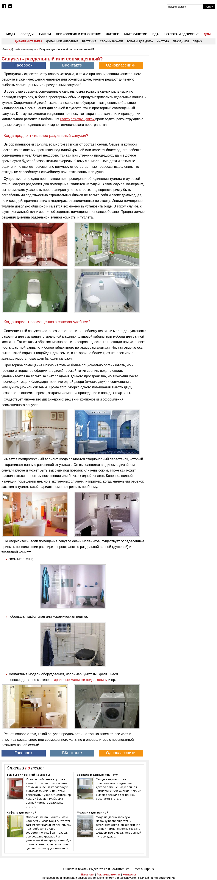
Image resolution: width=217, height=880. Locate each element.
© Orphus (147, 869)
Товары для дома (140, 41)
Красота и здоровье (181, 34)
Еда (155, 34)
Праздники (181, 41)
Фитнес (112, 34)
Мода (11, 34)
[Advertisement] (183, 80)
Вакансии (87, 874)
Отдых (197, 41)
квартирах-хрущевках (77, 119)
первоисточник (164, 877)
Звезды (27, 34)
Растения (89, 41)
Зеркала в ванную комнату (97, 775)
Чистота (163, 41)
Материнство (135, 34)
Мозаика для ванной (92, 812)
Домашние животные (62, 41)
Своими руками (111, 41)
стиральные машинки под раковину (79, 680)
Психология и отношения (78, 34)
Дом (207, 34)
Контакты (129, 874)
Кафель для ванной (21, 812)
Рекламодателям (108, 874)
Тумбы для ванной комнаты (28, 775)
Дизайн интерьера (28, 41)
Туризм (45, 34)
